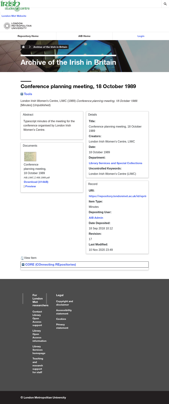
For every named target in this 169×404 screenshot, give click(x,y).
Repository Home (28, 35)
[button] (22, 258)
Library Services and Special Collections (115, 163)
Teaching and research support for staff (38, 365)
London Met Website (14, 15)
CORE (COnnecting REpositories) (49, 264)
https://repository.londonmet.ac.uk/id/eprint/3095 (122, 196)
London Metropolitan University (23, 47)
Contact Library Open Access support (37, 318)
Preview (30, 186)
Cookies (61, 318)
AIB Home (84, 35)
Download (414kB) (36, 181)
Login (141, 35)
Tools (26, 94)
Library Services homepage (39, 350)
